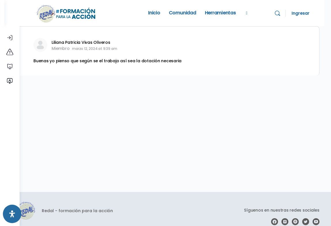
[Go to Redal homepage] (81, 12)
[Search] (284, 13)
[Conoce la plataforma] (10, 52)
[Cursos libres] (10, 66)
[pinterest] (295, 221)
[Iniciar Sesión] (10, 38)
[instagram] (284, 221)
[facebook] (274, 221)
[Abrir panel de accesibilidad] (12, 214)
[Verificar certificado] (10, 81)
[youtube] (316, 221)
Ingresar (307, 13)
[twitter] (305, 221)
